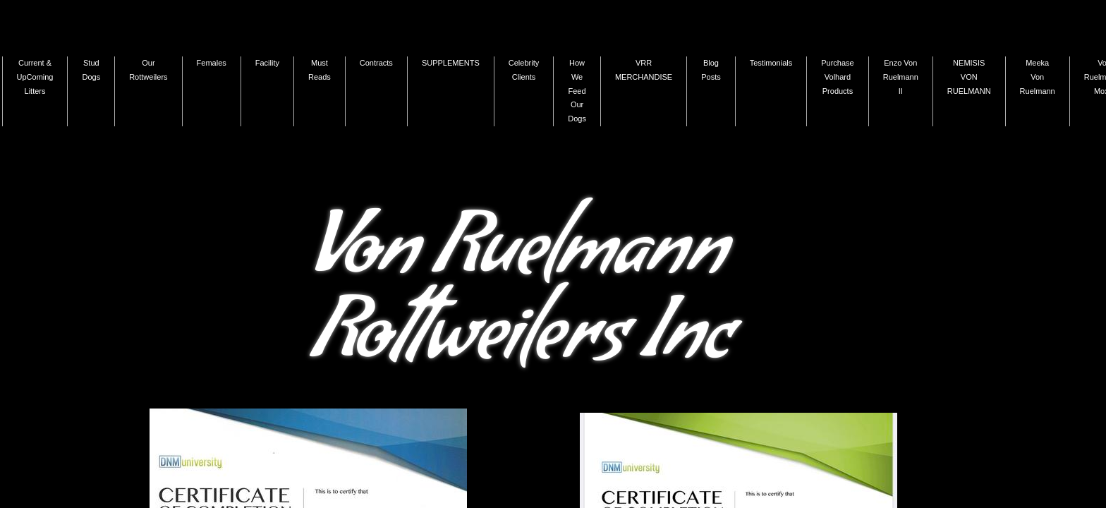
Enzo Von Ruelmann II (900, 77)
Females (211, 63)
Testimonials (771, 63)
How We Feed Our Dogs (577, 91)
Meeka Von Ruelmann (1037, 77)
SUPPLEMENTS (451, 63)
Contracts (376, 63)
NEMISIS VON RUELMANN (969, 77)
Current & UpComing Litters (35, 77)
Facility (267, 63)
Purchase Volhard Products (837, 77)
